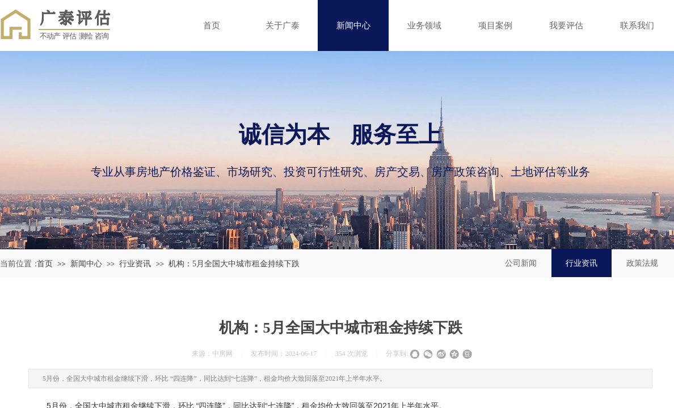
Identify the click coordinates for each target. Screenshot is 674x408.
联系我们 (637, 25)
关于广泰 (283, 25)
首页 (211, 25)
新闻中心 (353, 25)
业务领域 (424, 25)
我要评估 (566, 25)
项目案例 (495, 25)
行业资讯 (135, 264)
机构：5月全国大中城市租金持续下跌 (234, 264)
